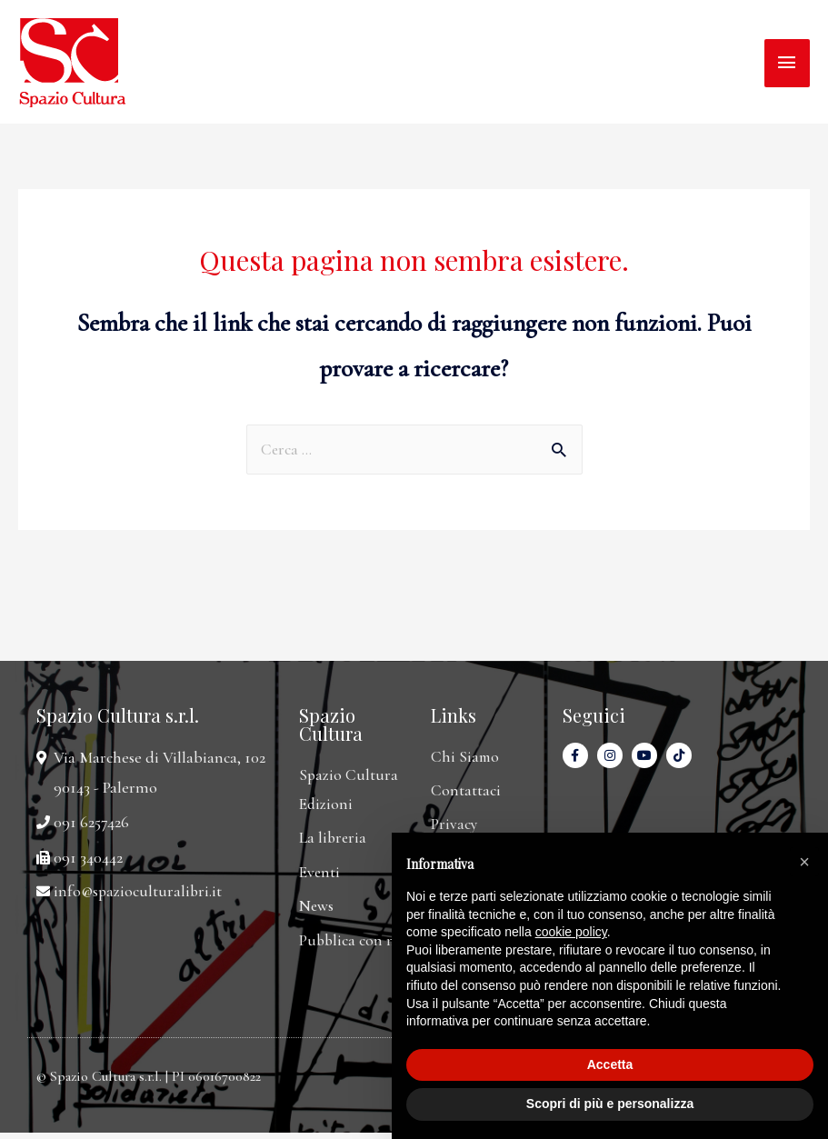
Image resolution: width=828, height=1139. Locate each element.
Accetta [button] (610, 1064)
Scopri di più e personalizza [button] (609, 1103)
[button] (804, 861)
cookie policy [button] (571, 931)
